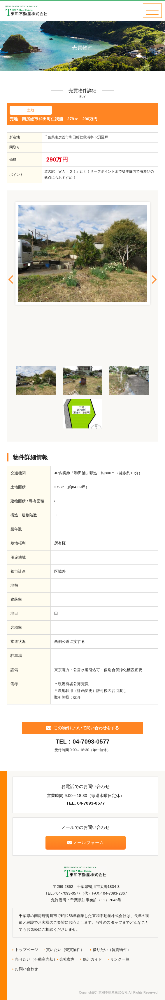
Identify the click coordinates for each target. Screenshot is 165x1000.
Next (154, 279)
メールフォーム (85, 842)
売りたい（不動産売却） (36, 959)
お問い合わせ (26, 969)
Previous (11, 279)
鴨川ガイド (92, 959)
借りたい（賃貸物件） (112, 949)
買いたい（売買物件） (65, 949)
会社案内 (67, 959)
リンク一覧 (119, 959)
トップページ (26, 949)
